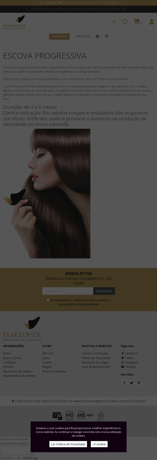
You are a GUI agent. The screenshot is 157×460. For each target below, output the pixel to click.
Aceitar (99, 444)
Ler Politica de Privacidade (68, 444)
